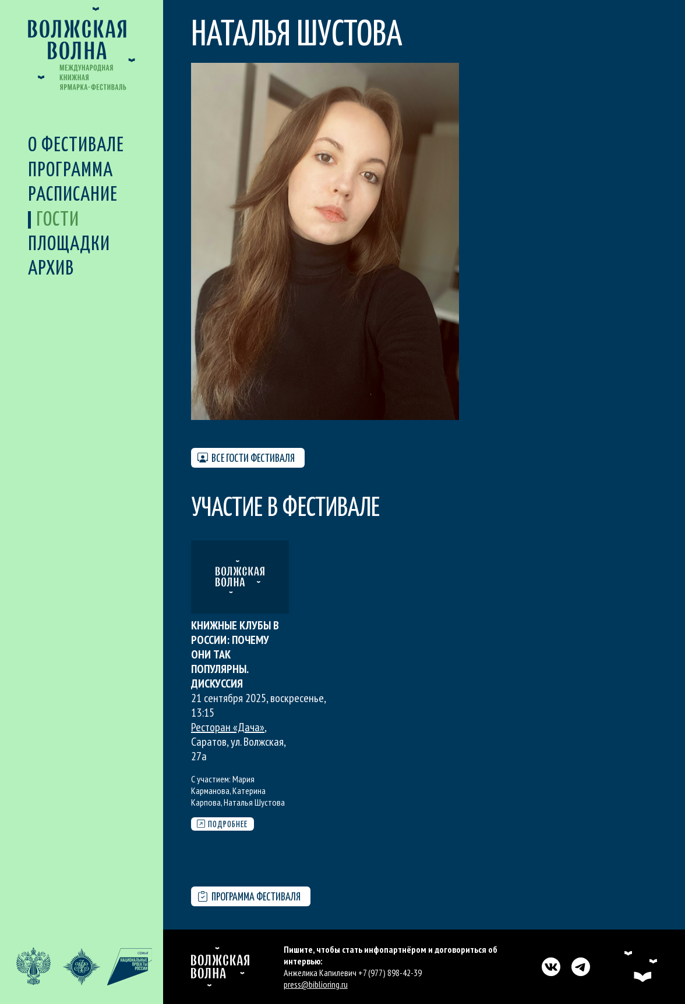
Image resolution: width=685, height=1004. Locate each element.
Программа (70, 170)
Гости (57, 220)
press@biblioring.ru (316, 984)
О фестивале (76, 145)
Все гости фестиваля (246, 458)
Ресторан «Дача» (227, 727)
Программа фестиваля (249, 897)
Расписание (73, 195)
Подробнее (222, 824)
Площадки (69, 244)
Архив (51, 269)
